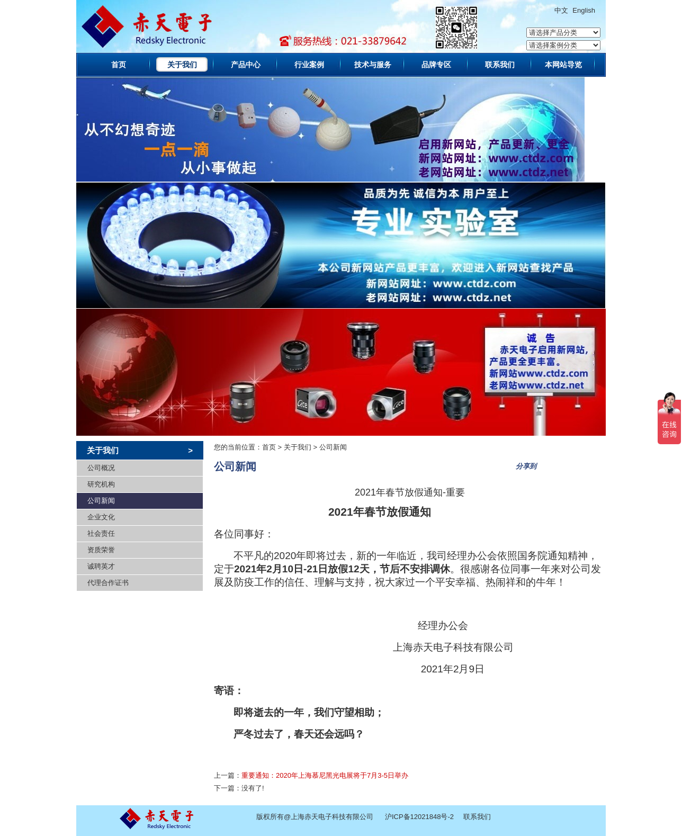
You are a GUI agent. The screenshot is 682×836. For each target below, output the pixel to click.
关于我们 (182, 64)
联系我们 (500, 64)
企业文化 (101, 517)
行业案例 (309, 64)
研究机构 (101, 484)
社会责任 (101, 533)
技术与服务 (372, 64)
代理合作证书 (108, 583)
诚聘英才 (101, 566)
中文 (561, 10)
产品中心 (246, 64)
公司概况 (101, 468)
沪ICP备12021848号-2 (419, 817)
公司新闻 (101, 501)
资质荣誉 (101, 550)
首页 (118, 64)
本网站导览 (563, 64)
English (583, 10)
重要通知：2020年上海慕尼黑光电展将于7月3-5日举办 (324, 775)
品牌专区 (436, 64)
